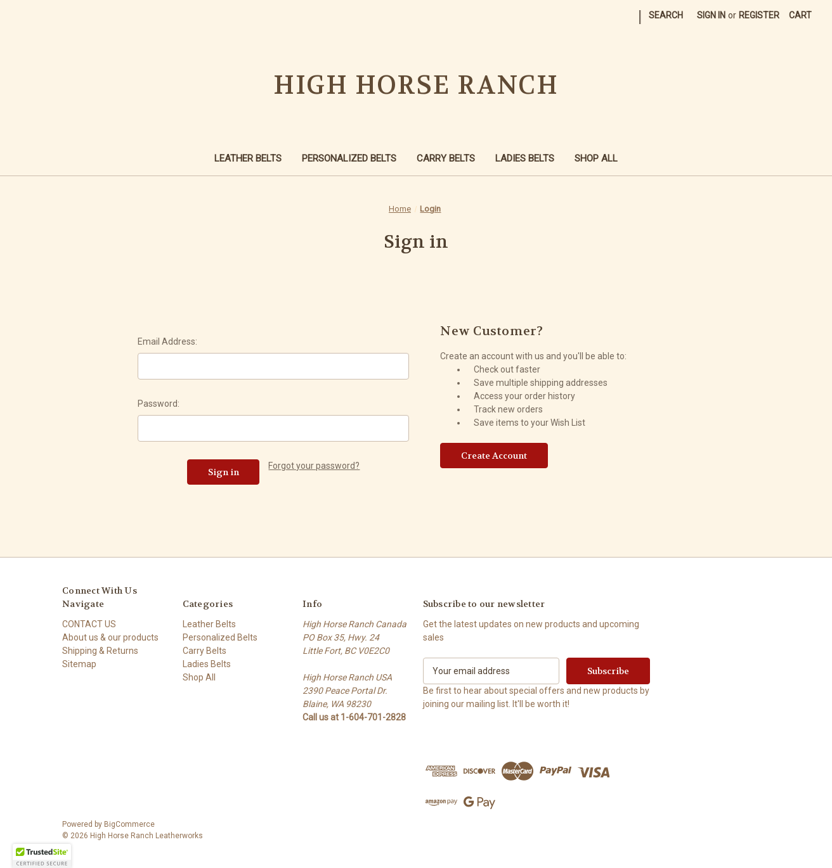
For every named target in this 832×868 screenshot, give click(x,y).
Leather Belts (248, 158)
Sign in (711, 15)
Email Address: (167, 341)
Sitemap (79, 664)
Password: (158, 404)
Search (666, 15)
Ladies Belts (524, 158)
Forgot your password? (314, 466)
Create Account (494, 455)
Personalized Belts (349, 158)
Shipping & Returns (100, 651)
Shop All (596, 158)
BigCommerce (129, 824)
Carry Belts (446, 158)
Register (759, 15)
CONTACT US (89, 624)
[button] (42, 856)
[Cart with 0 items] (800, 15)
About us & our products (110, 637)
